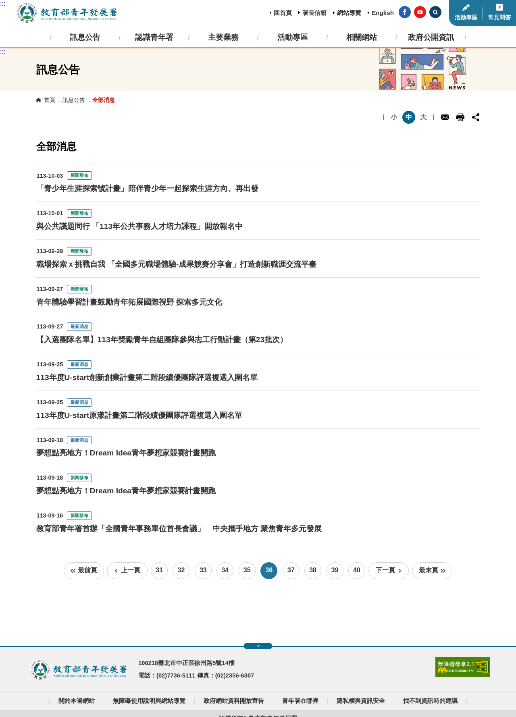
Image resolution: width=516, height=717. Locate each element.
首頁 (49, 100)
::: (2, 3)
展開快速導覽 (258, 646)
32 (181, 570)
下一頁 (389, 570)
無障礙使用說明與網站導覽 (149, 701)
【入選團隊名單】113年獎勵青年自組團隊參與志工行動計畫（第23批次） (161, 339)
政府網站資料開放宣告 (234, 701)
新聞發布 (79, 175)
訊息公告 (73, 100)
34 (225, 570)
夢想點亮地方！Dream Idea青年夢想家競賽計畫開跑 (126, 453)
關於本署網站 (76, 701)
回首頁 (283, 12)
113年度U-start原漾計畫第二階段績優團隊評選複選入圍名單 (139, 415)
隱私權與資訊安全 (361, 701)
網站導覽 (349, 12)
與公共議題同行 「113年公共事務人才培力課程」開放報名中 (139, 226)
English (383, 12)
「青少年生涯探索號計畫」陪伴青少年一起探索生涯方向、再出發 (147, 188)
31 (159, 570)
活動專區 (466, 18)
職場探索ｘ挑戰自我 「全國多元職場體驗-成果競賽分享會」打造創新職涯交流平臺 (176, 264)
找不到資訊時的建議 (430, 701)
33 (203, 570)
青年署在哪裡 (300, 701)
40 (356, 570)
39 (335, 570)
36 (269, 570)
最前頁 (83, 570)
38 (312, 570)
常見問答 (499, 18)
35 (247, 570)
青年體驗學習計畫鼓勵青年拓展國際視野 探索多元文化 (129, 302)
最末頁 (432, 570)
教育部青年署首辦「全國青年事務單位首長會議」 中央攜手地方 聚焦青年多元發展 (179, 528)
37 (291, 570)
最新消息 (79, 326)
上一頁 (127, 570)
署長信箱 (314, 12)
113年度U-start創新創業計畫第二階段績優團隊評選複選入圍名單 (147, 377)
